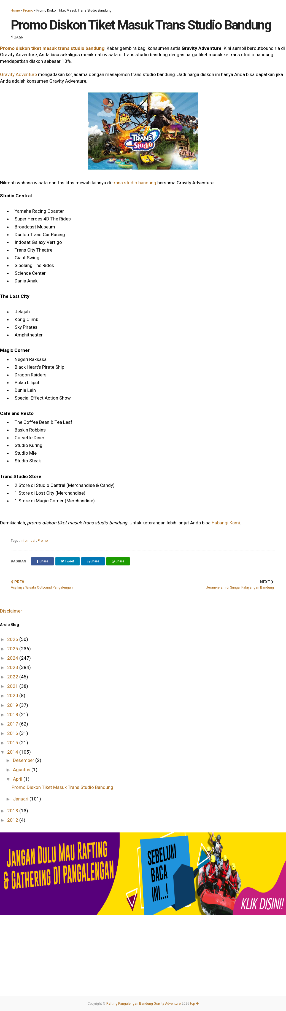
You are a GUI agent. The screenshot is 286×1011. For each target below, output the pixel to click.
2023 (13, 667)
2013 (13, 810)
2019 (13, 705)
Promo (28, 10)
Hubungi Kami (226, 522)
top (194, 1003)
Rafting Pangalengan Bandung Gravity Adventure (143, 1003)
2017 (13, 724)
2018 (13, 714)
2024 (13, 658)
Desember (24, 760)
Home (15, 10)
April (18, 779)
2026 (13, 639)
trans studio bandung (134, 182)
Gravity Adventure (18, 74)
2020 (13, 695)
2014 (13, 752)
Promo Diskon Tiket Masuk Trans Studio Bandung (62, 787)
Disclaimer (11, 611)
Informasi (28, 541)
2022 (13, 677)
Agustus (22, 769)
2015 (13, 742)
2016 (13, 733)
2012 (13, 820)
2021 (13, 686)
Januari (21, 799)
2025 (13, 648)
